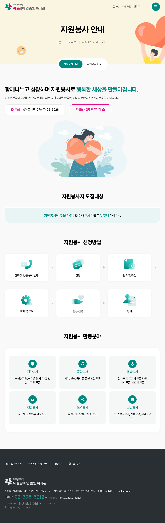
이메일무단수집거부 (37, 463)
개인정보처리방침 (13, 463)
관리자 (137, 3)
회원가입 (126, 3)
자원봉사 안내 (71, 67)
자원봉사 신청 (94, 67)
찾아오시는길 (75, 463)
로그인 (116, 3)
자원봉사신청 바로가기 (90, 109)
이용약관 (58, 463)
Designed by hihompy (18, 507)
